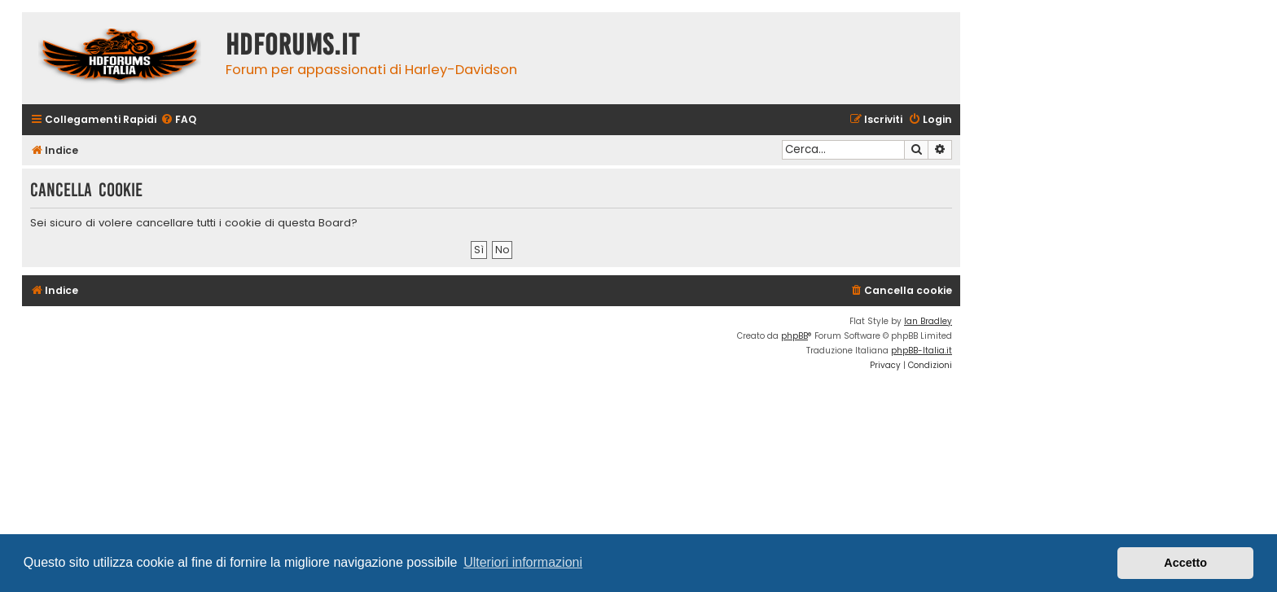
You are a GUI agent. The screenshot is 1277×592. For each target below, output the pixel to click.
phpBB (794, 336)
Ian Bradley (928, 321)
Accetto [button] (1185, 562)
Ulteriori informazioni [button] (522, 562)
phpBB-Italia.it (921, 350)
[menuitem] (178, 120)
